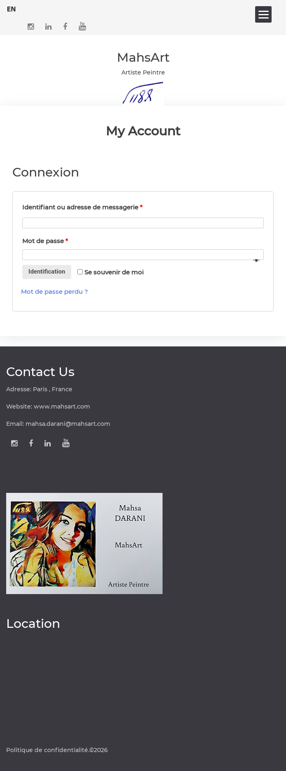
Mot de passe (45, 241)
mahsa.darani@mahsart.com (68, 423)
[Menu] (263, 14)
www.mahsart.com (62, 406)
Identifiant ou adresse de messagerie (82, 207)
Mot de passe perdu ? (54, 291)
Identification (46, 271)
